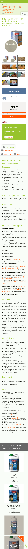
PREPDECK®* (10, 282)
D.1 (10, 415)
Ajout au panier (14, 116)
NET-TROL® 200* (14, 259)
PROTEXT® (5, 308)
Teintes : (7, 127)
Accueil (5, 4)
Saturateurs (23, 7)
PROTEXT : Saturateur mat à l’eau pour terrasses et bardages (12, 11)
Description (8, 147)
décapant (14, 418)
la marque (10, 427)
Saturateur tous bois (8, 9)
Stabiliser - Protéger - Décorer (10, 7)
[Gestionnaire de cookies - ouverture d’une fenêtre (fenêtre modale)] (25, 546)
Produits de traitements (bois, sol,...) (12, 6)
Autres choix (9, 137)
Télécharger (6, 154)
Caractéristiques (8, 150)
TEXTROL (11, 412)
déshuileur (17, 424)
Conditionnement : (10, 131)
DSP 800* (21, 286)
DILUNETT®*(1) (19, 277)
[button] (24, 14)
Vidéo (17, 154)
